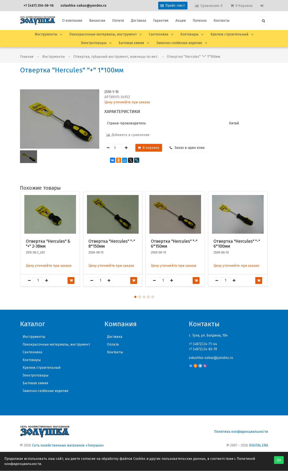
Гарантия (161, 20)
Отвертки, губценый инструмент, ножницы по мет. (115, 57)
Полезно (200, 20)
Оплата (118, 20)
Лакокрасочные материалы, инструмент (103, 34)
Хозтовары (189, 34)
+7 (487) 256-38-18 (38, 5)
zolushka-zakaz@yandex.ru (83, 5)
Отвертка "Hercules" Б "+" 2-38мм (48, 244)
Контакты (221, 20)
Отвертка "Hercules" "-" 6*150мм (174, 244)
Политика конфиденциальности (241, 432)
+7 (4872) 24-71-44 (203, 344)
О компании (72, 20)
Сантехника (158, 34)
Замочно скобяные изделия (179, 43)
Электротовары (94, 43)
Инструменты (46, 34)
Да (279, 460)
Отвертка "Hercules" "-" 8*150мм (111, 244)
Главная (27, 57)
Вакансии (97, 20)
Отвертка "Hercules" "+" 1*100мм (193, 57)
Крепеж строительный (229, 34)
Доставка (138, 20)
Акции (180, 20)
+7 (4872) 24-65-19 (203, 349)
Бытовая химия (131, 43)
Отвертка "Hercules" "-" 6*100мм (237, 244)
